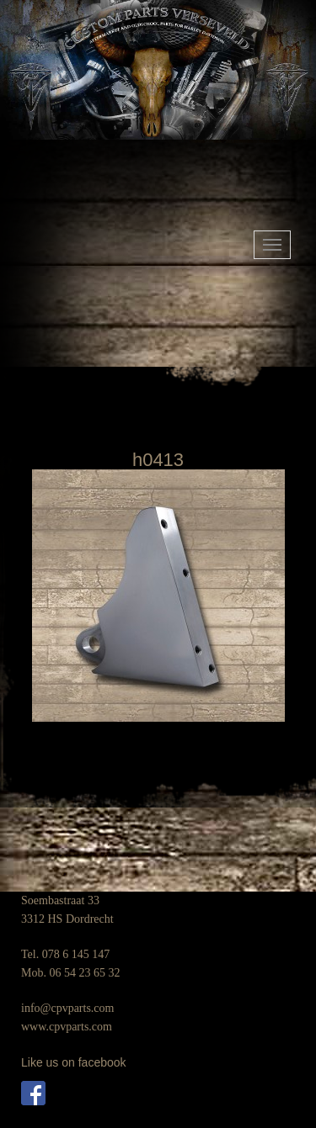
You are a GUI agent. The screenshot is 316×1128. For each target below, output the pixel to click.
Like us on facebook (73, 1062)
